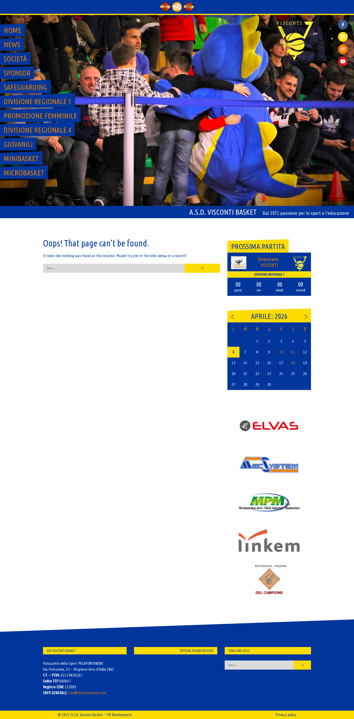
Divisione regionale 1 (37, 101)
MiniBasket (21, 158)
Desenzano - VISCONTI (269, 262)
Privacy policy (286, 715)
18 (293, 363)
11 (293, 352)
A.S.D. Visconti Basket (223, 212)
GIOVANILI (18, 144)
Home (12, 30)
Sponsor (17, 73)
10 (281, 352)
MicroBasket (24, 173)
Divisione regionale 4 (37, 130)
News (12, 44)
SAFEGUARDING (25, 87)
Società (15, 59)
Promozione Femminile (40, 116)
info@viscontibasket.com (87, 693)
